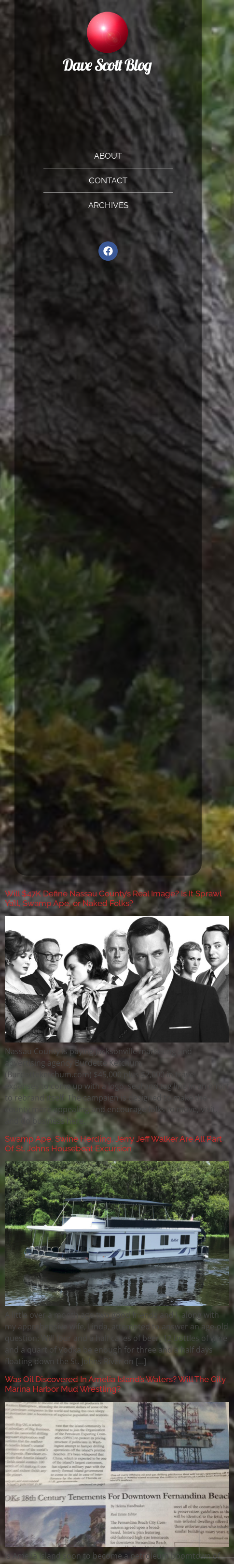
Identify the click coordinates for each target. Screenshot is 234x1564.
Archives (108, 205)
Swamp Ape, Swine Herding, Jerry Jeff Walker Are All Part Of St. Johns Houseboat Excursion (113, 1143)
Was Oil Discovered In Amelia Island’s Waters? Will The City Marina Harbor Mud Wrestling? (115, 1384)
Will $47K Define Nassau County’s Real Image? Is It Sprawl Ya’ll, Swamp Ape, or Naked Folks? (113, 898)
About (108, 156)
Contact (108, 180)
